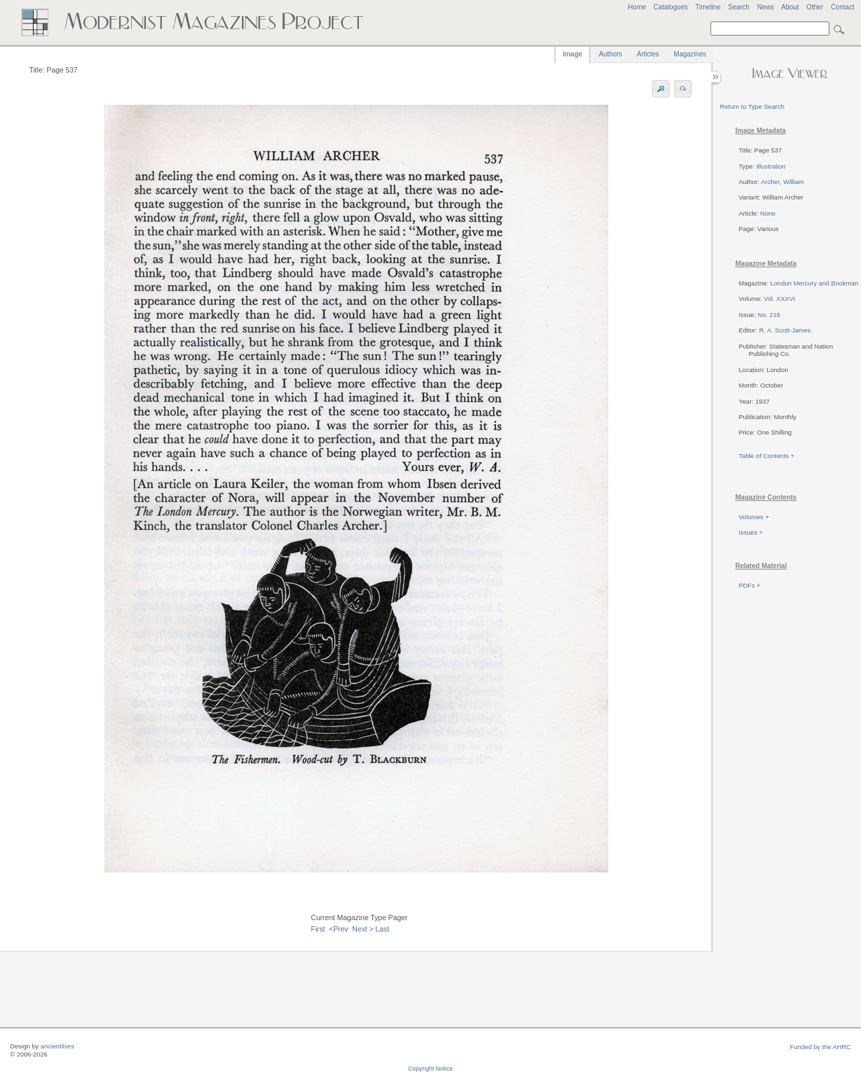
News (765, 7)
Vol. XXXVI (779, 298)
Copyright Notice (430, 1068)
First (318, 929)
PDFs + (749, 585)
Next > (363, 929)
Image (572, 54)
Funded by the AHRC (820, 1046)
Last (382, 929)
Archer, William (782, 181)
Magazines (689, 54)
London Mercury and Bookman (814, 283)
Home (637, 7)
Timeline (708, 7)
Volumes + (754, 517)
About (789, 7)
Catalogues (670, 7)
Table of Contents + (766, 455)
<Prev (339, 929)
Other (815, 7)
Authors (610, 54)
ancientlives (57, 1046)
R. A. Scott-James (785, 330)
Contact (842, 7)
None (768, 213)
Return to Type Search (752, 106)
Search (738, 7)
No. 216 (768, 314)
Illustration (771, 166)
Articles (648, 54)
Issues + (751, 532)
